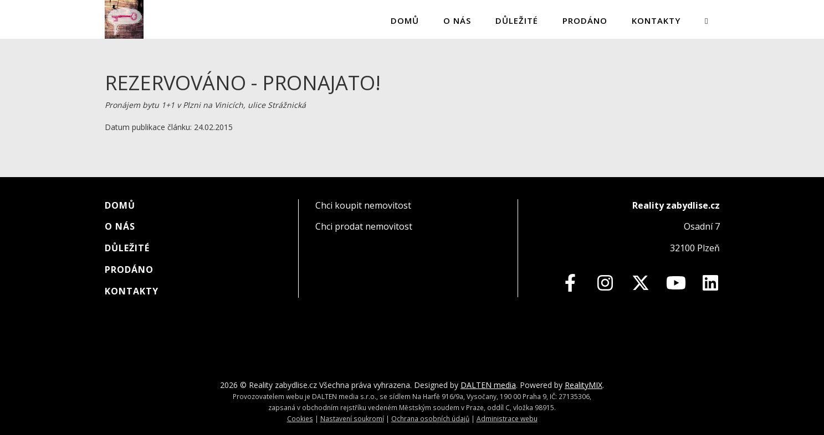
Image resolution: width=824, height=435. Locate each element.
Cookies (300, 418)
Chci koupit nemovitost (363, 205)
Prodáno (584, 20)
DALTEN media (488, 385)
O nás (457, 20)
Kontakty (656, 20)
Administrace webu (507, 418)
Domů (405, 20)
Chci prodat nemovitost (363, 226)
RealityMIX (583, 385)
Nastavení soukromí (352, 418)
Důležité (516, 20)
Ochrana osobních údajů (430, 418)
